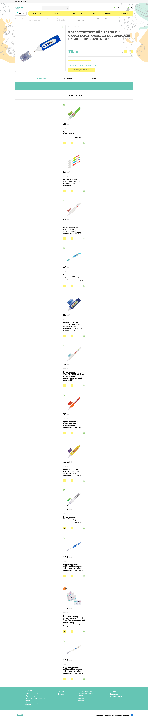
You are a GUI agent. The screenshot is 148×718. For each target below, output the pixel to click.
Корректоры (51, 19)
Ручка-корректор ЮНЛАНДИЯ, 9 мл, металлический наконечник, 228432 (72, 472)
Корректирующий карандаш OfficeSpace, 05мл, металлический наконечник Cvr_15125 (73, 567)
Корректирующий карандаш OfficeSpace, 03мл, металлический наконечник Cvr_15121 (73, 278)
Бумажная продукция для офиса (35, 699)
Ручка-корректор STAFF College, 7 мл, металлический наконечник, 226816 (72, 520)
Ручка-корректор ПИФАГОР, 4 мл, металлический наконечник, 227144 (72, 135)
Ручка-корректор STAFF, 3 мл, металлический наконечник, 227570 (72, 230)
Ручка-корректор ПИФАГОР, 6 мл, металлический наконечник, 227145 (72, 425)
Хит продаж (38, 13)
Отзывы (92, 13)
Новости (107, 13)
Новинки (55, 13)
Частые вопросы (116, 696)
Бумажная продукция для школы (35, 704)
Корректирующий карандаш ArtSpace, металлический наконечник (71, 182)
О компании (75, 13)
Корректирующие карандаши (63, 20)
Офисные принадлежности (34, 20)
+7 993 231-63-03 (21, 2)
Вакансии (114, 694)
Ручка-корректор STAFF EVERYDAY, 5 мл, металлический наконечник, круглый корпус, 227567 (73, 376)
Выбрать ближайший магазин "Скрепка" (81, 70)
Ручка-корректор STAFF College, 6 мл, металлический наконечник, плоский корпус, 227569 (72, 326)
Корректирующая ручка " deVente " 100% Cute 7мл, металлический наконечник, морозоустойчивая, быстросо (74, 621)
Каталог (21, 13)
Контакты (124, 13)
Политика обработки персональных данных (85, 692)
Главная (17, 19)
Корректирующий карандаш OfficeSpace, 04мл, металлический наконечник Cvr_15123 (73, 671)
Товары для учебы (32, 693)
